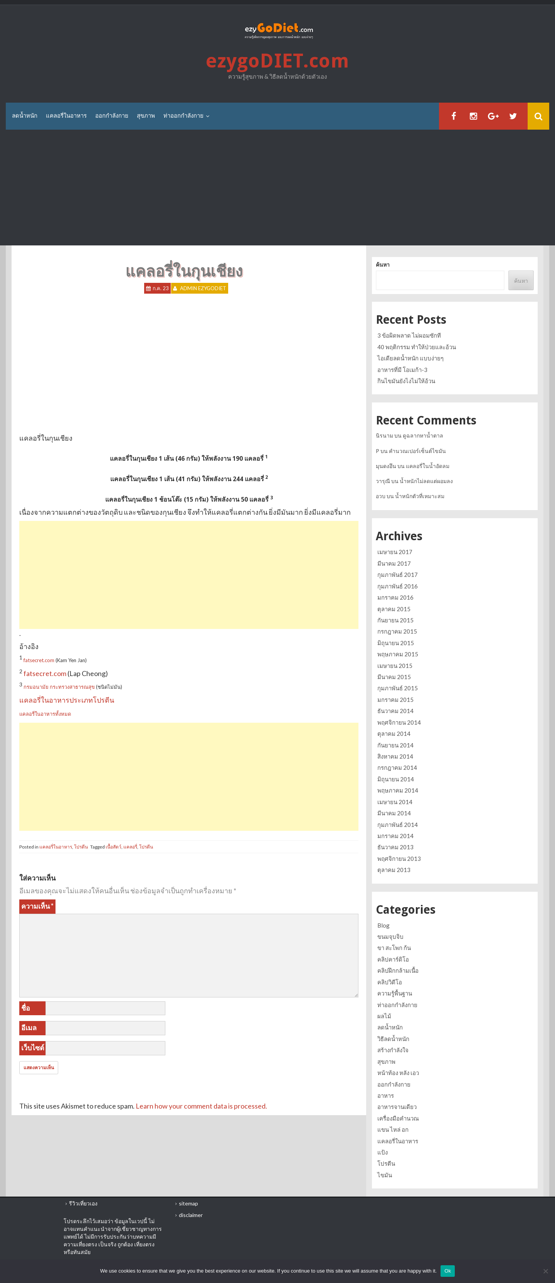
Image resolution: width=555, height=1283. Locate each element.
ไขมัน (384, 1174)
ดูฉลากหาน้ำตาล (423, 435)
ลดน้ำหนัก (24, 115)
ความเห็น (37, 906)
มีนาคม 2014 (394, 813)
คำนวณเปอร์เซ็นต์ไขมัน (417, 451)
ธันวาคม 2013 (395, 847)
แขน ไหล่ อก (393, 1129)
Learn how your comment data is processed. (201, 1106)
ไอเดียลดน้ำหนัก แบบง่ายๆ (410, 358)
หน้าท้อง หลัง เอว (398, 1072)
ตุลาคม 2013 (393, 869)
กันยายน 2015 (395, 620)
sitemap (188, 1203)
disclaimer (191, 1215)
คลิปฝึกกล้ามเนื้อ (398, 970)
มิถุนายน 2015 (395, 642)
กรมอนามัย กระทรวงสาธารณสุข (59, 687)
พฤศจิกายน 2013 (399, 858)
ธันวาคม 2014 (395, 710)
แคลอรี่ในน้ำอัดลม (427, 466)
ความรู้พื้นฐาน (394, 993)
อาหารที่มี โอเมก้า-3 (402, 369)
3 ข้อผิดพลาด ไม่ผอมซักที (409, 335)
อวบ (380, 496)
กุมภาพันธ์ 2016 (397, 586)
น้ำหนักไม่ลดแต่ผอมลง (426, 481)
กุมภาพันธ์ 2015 (397, 688)
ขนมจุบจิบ (390, 936)
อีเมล (29, 1027)
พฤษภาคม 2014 (397, 790)
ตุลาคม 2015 (393, 608)
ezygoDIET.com (277, 60)
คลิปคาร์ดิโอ (393, 959)
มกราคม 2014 (395, 835)
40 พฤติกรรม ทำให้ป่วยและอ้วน (416, 346)
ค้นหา (383, 264)
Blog (383, 925)
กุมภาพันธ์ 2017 (397, 574)
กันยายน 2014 (395, 745)
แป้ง (382, 1152)
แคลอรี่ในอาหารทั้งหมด (45, 714)
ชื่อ (25, 1008)
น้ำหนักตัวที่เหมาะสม (419, 496)
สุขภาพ (146, 115)
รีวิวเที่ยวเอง (83, 1203)
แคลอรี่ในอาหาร (66, 115)
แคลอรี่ (130, 847)
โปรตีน (81, 847)
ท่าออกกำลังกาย (183, 115)
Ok (447, 1271)
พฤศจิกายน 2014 (399, 722)
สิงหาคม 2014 (395, 756)
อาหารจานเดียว (397, 1106)
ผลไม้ (384, 1016)
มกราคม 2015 (395, 699)
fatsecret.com (39, 660)
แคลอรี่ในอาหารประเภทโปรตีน (66, 700)
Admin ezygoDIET (203, 288)
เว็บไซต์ (32, 1047)
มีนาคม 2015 (394, 676)
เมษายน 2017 (394, 551)
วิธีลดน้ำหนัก (393, 1038)
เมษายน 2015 (394, 665)
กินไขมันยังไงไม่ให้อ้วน (406, 380)
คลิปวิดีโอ (389, 982)
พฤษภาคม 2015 (397, 654)
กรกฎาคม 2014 (397, 767)
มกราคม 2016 (395, 597)
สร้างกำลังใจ (393, 1049)
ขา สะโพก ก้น (394, 947)
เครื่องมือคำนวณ (398, 1118)
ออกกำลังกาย (111, 115)
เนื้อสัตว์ (113, 847)
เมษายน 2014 (394, 801)
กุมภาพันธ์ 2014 (397, 824)
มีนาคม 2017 (394, 563)
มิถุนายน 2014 (395, 779)
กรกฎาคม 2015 (397, 631)
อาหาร (385, 1095)
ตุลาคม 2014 (393, 733)
